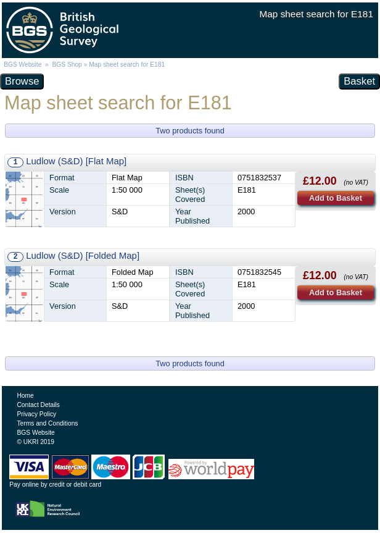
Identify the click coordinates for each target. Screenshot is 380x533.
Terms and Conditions (47, 423)
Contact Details (38, 404)
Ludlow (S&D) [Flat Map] (76, 161)
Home (25, 395)
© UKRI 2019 (35, 442)
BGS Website (22, 64)
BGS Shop (66, 64)
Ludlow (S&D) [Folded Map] (82, 255)
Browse (22, 81)
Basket (359, 81)
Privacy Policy (36, 414)
